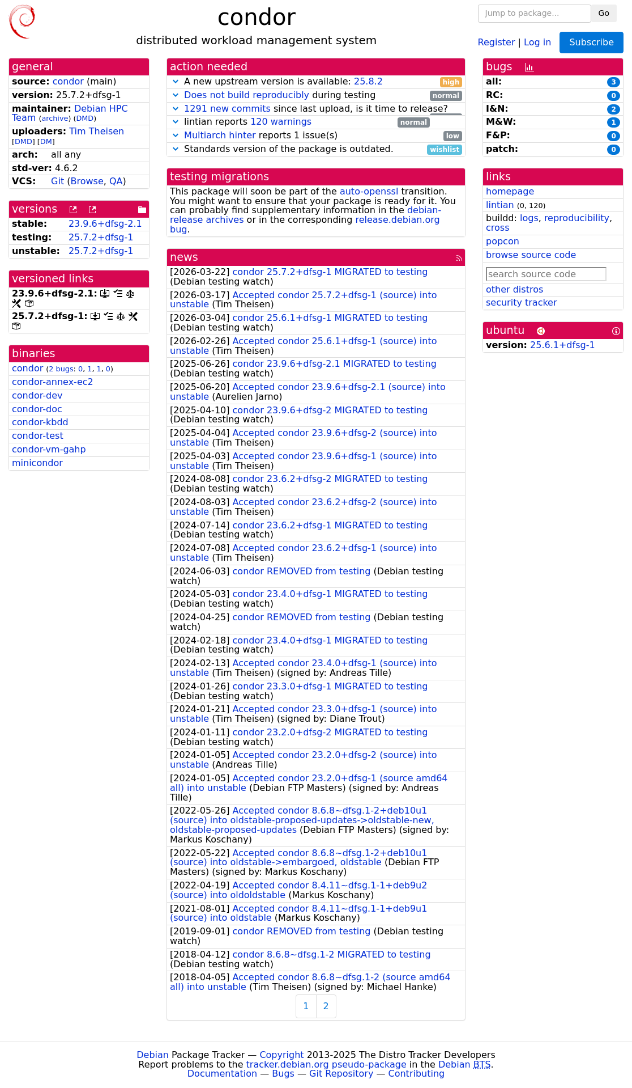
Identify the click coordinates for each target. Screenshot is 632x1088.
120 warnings (280, 121)
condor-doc (37, 409)
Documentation (222, 1073)
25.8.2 (368, 81)
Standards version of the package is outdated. (316, 149)
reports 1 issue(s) (316, 136)
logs (529, 218)
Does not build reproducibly (246, 95)
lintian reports (300, 122)
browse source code (531, 254)
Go (604, 13)
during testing (316, 95)
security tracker (521, 302)
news (184, 257)
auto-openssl (369, 191)
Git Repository (341, 1073)
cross (497, 227)
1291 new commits (227, 108)
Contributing (416, 1073)
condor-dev (37, 395)
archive (54, 118)
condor (68, 81)
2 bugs (61, 369)
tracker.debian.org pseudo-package (326, 1064)
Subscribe (591, 42)
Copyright (281, 1054)
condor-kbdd (40, 422)
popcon (502, 241)
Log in (537, 41)
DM (46, 141)
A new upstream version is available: (316, 82)
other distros (514, 289)
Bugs (283, 1073)
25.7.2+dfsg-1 (101, 237)
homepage (510, 191)
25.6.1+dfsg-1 (562, 345)
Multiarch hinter (220, 135)
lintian (500, 205)
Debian (152, 1054)
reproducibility (576, 218)
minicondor (37, 463)
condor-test (37, 435)
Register (496, 41)
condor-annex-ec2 (52, 381)
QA (116, 181)
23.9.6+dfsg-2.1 (105, 223)
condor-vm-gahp (49, 449)
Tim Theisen (96, 131)
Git (57, 181)
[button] (175, 81)
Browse (87, 181)
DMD (84, 118)
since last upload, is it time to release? (316, 109)
